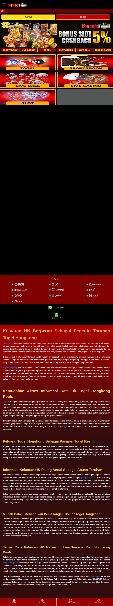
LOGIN (83, 17)
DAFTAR (28, 17)
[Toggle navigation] (4, 4)
